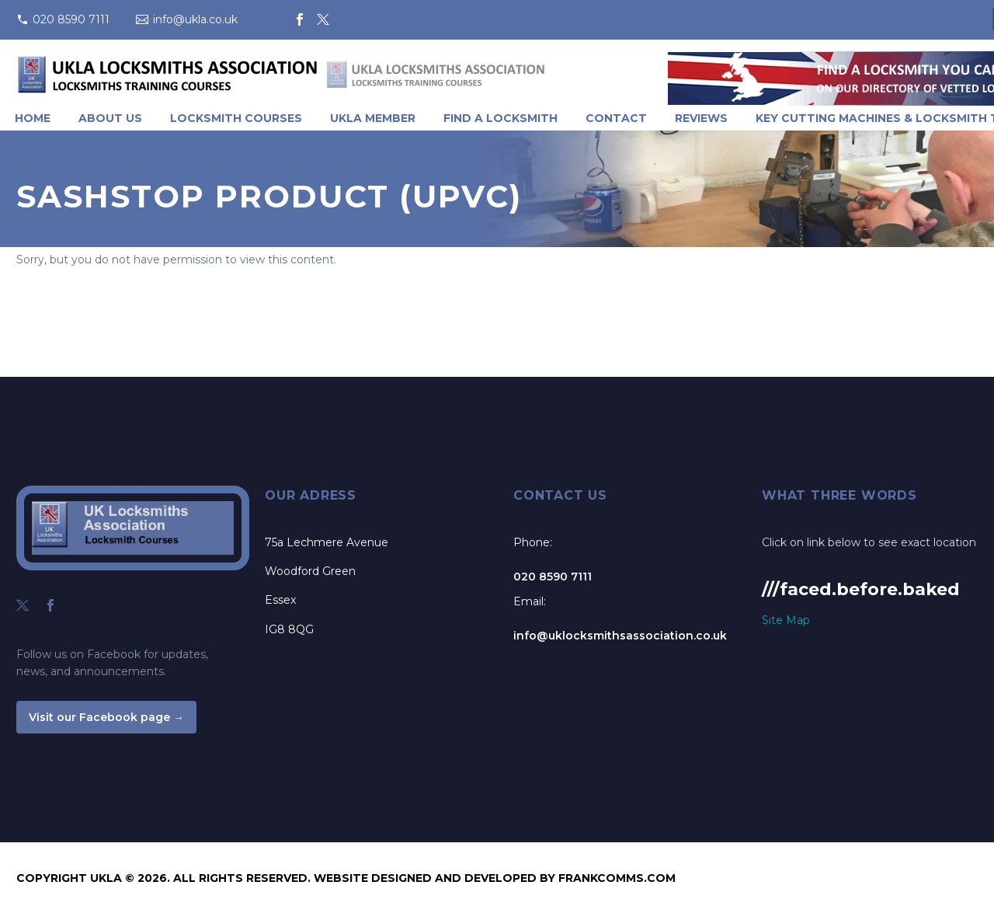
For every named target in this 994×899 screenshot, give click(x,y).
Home (32, 118)
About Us (110, 118)
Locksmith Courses (236, 118)
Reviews (701, 118)
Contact (616, 118)
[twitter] (22, 605)
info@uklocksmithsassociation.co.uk (620, 636)
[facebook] (50, 605)
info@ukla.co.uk (195, 19)
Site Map (786, 620)
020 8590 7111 (71, 19)
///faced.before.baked (861, 589)
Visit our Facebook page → (106, 717)
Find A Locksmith (500, 118)
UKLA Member (372, 118)
